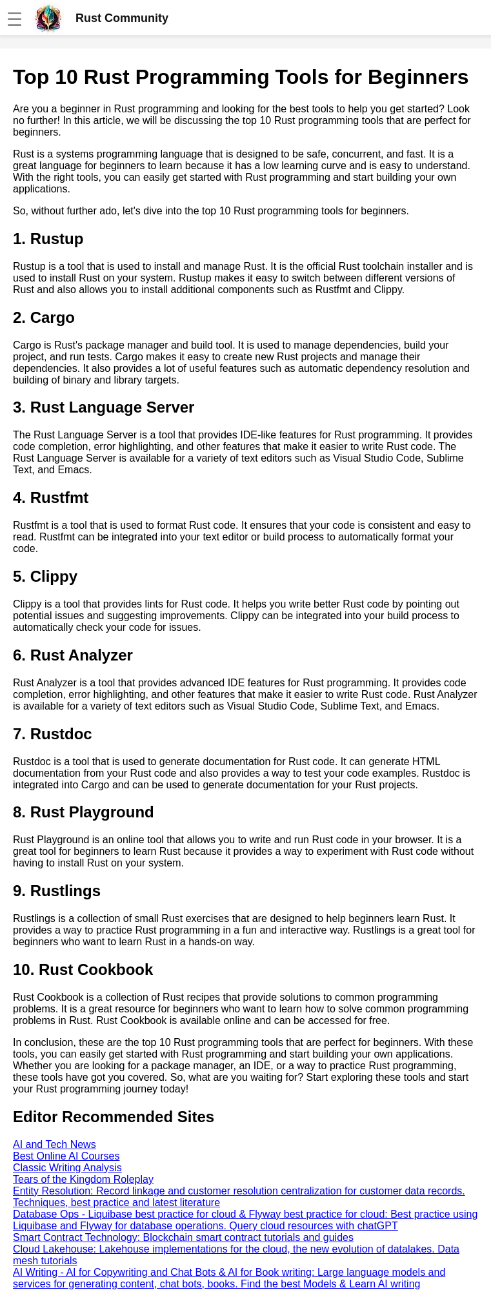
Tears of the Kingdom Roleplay (83, 1179)
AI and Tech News (54, 1144)
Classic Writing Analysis (67, 1167)
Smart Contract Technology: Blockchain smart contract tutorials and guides (183, 1237)
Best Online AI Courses (66, 1156)
